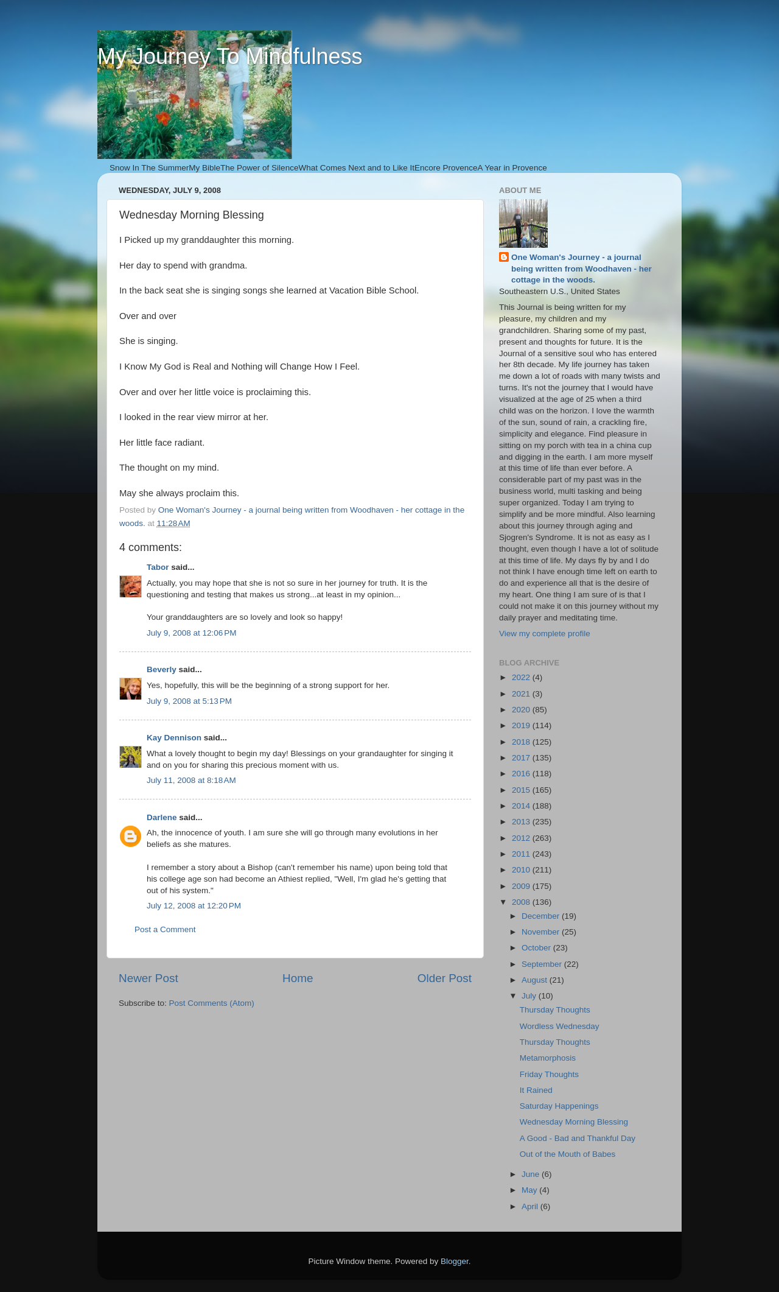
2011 (522, 853)
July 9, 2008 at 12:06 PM (191, 632)
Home (297, 978)
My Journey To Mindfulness (230, 56)
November (542, 931)
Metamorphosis (548, 1057)
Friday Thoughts (549, 1074)
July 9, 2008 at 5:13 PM (189, 701)
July (530, 995)
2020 (522, 709)
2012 (522, 838)
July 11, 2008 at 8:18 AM (191, 780)
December (542, 916)
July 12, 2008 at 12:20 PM (194, 905)
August (536, 980)
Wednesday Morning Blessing (574, 1121)
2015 (522, 790)
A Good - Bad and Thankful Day (577, 1138)
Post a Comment (165, 929)
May (530, 1190)
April (531, 1206)
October (537, 947)
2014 (522, 805)
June (532, 1174)
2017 (522, 757)
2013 (522, 821)
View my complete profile (544, 633)
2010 (522, 869)
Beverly (161, 669)
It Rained (536, 1090)
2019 (522, 725)
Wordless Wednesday (559, 1026)
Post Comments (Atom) (211, 1003)
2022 (522, 677)
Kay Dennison (174, 737)
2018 (522, 741)
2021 (522, 693)
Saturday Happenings (559, 1106)
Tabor (158, 567)
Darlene (162, 817)
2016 (522, 773)
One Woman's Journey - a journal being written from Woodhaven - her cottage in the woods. (581, 269)
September (543, 964)
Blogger (455, 1261)
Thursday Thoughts (555, 1009)
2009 (522, 886)
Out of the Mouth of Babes (568, 1154)
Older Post (444, 978)
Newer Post (148, 978)
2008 (522, 902)
